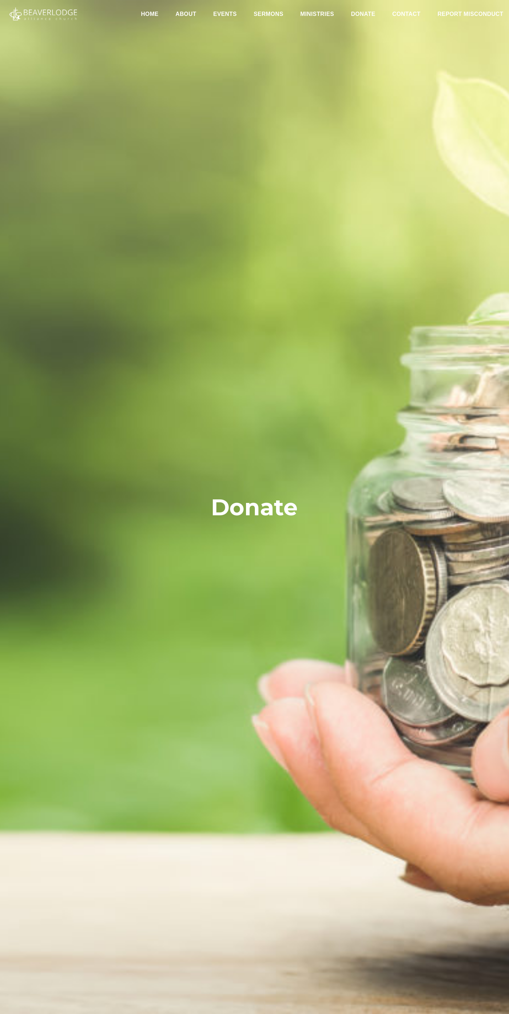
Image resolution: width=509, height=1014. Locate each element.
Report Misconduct (470, 14)
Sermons (268, 14)
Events (224, 14)
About (185, 14)
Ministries (317, 14)
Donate (363, 14)
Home (150, 14)
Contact (406, 14)
